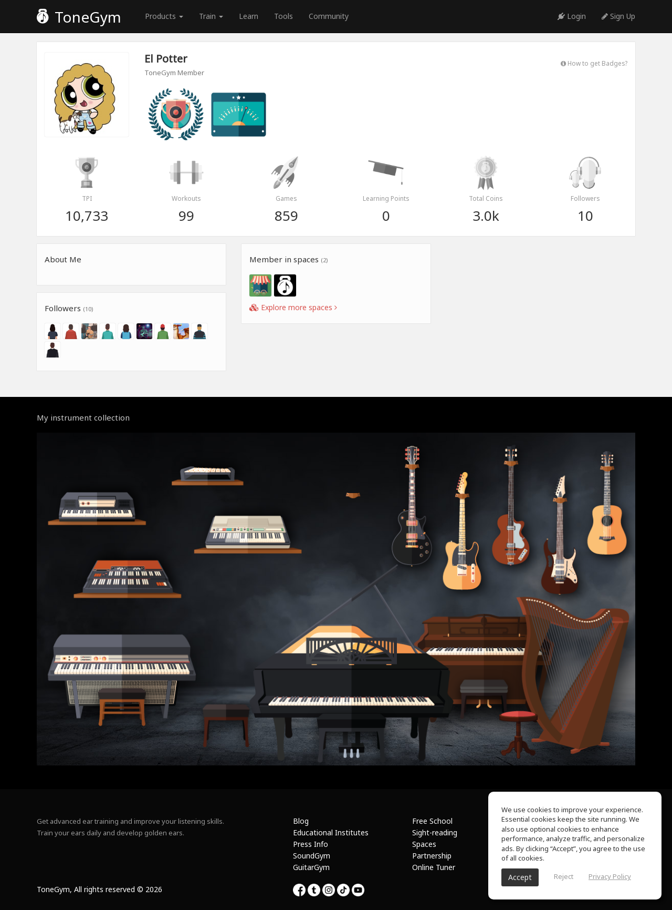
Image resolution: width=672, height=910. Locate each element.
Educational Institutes (331, 832)
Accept (520, 877)
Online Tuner (433, 867)
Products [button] (164, 16)
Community (329, 16)
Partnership (432, 856)
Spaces (424, 844)
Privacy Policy (610, 876)
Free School (432, 821)
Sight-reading (434, 832)
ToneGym (79, 17)
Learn (248, 16)
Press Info (310, 844)
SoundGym (311, 856)
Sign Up (618, 16)
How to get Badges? (594, 63)
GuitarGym (311, 867)
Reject (563, 876)
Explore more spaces (293, 307)
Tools (283, 16)
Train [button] (211, 16)
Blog (301, 821)
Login (572, 16)
